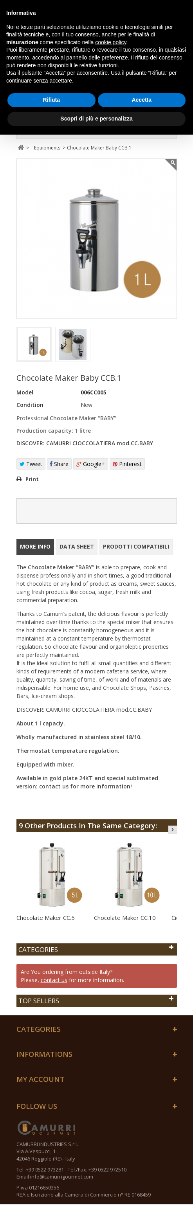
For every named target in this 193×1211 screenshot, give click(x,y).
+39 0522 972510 (107, 1169)
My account (40, 1079)
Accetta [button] (142, 100)
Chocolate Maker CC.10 (125, 917)
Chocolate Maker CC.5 (45, 917)
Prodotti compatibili (136, 546)
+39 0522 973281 (45, 1169)
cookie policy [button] (110, 42)
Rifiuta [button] (51, 100)
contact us (54, 980)
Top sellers (38, 1000)
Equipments (47, 147)
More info (35, 546)
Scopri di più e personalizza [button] (96, 118)
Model (24, 392)
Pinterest (127, 464)
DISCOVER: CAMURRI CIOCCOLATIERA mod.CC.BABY (84, 443)
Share (59, 464)
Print (32, 478)
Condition (29, 404)
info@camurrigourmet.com (61, 1176)
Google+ (90, 464)
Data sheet (77, 546)
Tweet (31, 464)
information (113, 786)
